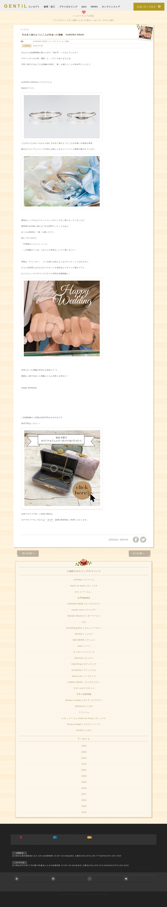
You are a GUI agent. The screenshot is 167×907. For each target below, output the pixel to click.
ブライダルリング (68, 6)
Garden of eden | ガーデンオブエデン (83, 700)
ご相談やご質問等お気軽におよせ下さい (105, 878)
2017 (84, 794)
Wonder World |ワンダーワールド (84, 616)
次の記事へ (139, 553)
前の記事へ (28, 553)
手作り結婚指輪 (84, 694)
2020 (84, 776)
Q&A (84, 6)
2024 (84, 752)
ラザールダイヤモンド (84, 688)
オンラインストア (111, 6)
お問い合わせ (55, 844)
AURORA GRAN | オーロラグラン (47, 41)
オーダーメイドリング (84, 652)
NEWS (94, 6)
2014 (84, 812)
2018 (84, 788)
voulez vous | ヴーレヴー (84, 610)
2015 (84, 806)
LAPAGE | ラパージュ (84, 580)
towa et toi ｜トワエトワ (84, 676)
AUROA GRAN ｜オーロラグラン (84, 682)
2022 (84, 764)
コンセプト (34, 6)
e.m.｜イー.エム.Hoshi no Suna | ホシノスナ (84, 718)
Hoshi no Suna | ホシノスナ (84, 586)
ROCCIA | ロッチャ (83, 658)
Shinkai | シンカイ (84, 634)
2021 (84, 770)
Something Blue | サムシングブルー (83, 628)
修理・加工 (49, 6)
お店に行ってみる (146, 6)
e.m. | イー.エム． (84, 592)
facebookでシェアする (136, 540)
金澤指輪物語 (84, 598)
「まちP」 (50, 520)
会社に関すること (32, 878)
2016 (84, 800)
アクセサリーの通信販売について (141, 878)
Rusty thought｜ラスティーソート (84, 724)
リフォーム (84, 712)
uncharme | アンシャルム (84, 670)
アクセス (21, 844)
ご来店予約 (89, 844)
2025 (84, 746)
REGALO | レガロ (84, 706)
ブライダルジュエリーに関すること (68, 878)
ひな (84, 622)
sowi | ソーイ (83, 646)
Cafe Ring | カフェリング (84, 664)
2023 (84, 758)
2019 (84, 782)
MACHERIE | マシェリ (84, 640)
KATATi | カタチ (84, 730)
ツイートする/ (143, 540)
